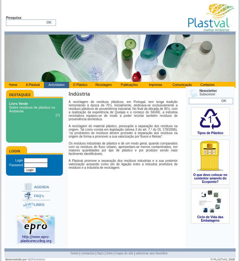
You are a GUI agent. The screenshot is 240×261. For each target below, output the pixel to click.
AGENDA (41, 187)
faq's (100, 253)
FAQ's (39, 196)
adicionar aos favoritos (152, 253)
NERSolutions (36, 259)
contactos (88, 253)
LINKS (39, 205)
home (75, 253)
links (109, 253)
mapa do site (124, 253)
